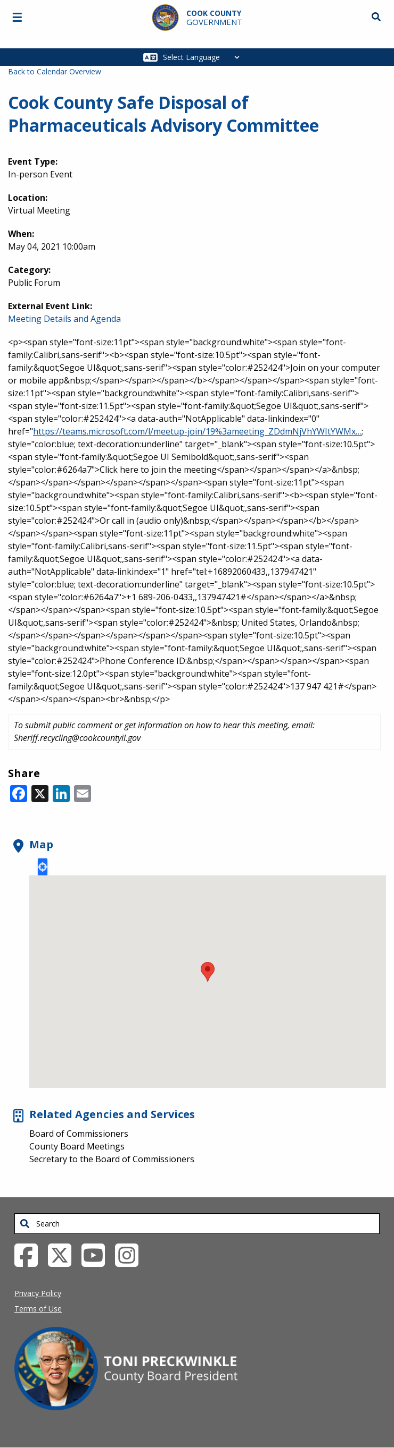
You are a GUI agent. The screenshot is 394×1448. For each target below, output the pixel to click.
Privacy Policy (37, 1293)
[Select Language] (204, 57)
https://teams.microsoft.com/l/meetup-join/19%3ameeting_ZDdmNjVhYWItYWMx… (197, 431)
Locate (42, 866)
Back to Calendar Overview (54, 71)
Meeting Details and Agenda (64, 319)
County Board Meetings (77, 1146)
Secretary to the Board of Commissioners (111, 1159)
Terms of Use (38, 1309)
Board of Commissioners (78, 1133)
